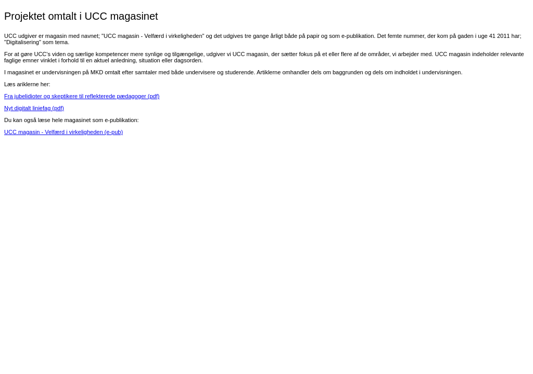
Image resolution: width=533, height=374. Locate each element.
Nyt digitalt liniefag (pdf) (34, 108)
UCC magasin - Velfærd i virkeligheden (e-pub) (63, 132)
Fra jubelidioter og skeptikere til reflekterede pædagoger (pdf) (81, 96)
